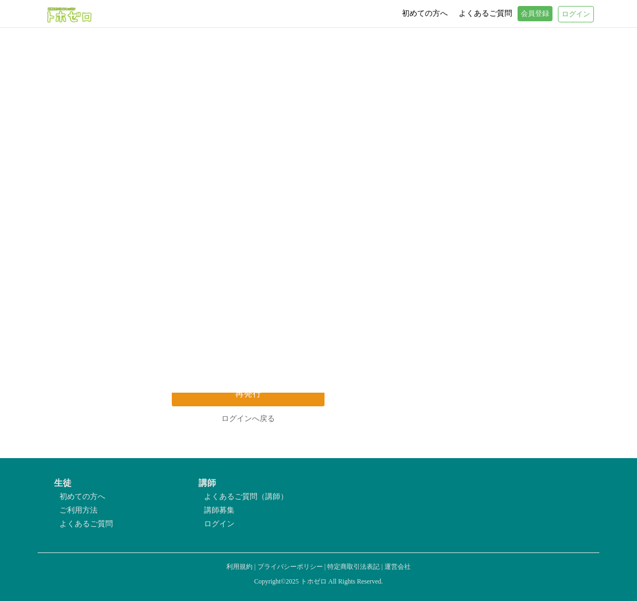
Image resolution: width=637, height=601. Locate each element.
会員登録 (535, 13)
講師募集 (219, 510)
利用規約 (239, 566)
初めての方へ (82, 496)
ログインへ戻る (248, 418)
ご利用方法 (78, 510)
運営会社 (397, 566)
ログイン (219, 524)
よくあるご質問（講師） (246, 496)
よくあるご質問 (86, 524)
